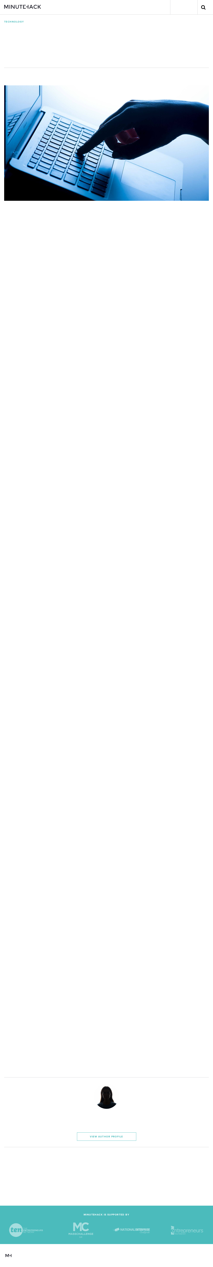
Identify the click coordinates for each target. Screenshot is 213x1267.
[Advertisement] (106, 1176)
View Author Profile (106, 1136)
